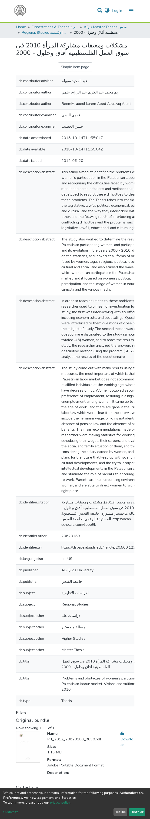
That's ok (137, 812)
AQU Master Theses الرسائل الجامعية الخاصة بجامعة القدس (107, 27)
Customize (10, 812)
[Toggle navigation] (131, 10)
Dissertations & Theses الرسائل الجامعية (55, 27)
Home (21, 27)
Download (126, 739)
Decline (120, 812)
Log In (117, 10)
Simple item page (75, 67)
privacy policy (60, 802)
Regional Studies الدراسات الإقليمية (45, 32)
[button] (107, 10)
